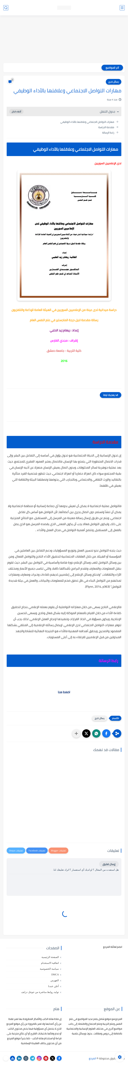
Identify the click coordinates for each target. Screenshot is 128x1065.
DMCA (55, 974)
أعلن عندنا (53, 986)
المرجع (92, 1058)
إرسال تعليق (108, 864)
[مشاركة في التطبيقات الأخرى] (76, 733)
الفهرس (54, 980)
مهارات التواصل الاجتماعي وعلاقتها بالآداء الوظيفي (87, 121)
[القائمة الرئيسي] (122, 7)
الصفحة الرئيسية (50, 957)
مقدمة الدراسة (106, 127)
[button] (106, 733)
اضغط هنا (64, 692)
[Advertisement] (64, 40)
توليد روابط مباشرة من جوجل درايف (40, 992)
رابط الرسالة (108, 132)
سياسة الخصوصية (49, 968)
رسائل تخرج (113, 82)
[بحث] (5, 7)
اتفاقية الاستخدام (50, 963)
